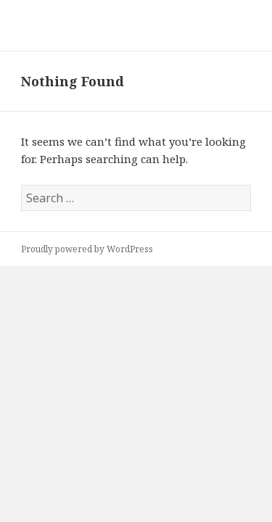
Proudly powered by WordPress (87, 249)
